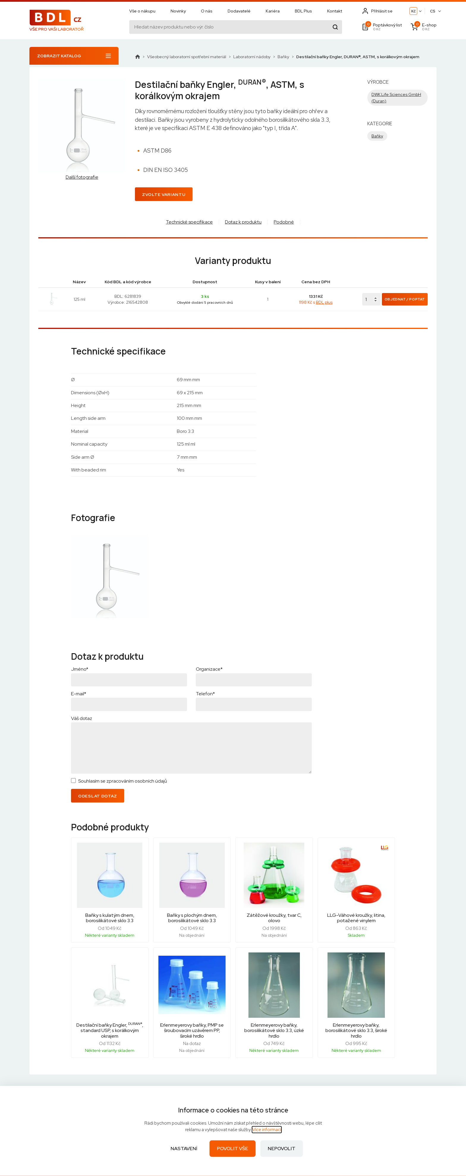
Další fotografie (82, 177)
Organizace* (209, 669)
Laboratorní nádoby (251, 56)
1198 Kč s (316, 302)
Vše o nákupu (142, 11)
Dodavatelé (239, 11)
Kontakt (334, 11)
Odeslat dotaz (97, 796)
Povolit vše (232, 1148)
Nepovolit (281, 1148)
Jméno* (79, 669)
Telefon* (205, 694)
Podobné (284, 222)
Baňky (283, 56)
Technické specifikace (189, 222)
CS (432, 11)
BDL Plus (303, 11)
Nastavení (184, 1148)
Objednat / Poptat (405, 299)
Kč (413, 11)
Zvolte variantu (163, 194)
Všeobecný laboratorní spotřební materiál (186, 56)
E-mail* (78, 694)
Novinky (178, 11)
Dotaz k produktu (243, 222)
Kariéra (273, 11)
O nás (206, 11)
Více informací (266, 1130)
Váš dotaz (81, 718)
